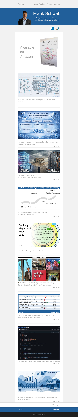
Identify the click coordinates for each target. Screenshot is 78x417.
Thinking (21, 4)
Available (27, 47)
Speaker (56, 4)
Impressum (56, 410)
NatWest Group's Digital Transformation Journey (32, 212)
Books (49, 4)
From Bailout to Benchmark (26, 214)
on (22, 52)
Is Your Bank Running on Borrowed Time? (30, 251)
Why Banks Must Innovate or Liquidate (29, 177)
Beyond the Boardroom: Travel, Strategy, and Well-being (35, 285)
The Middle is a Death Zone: (26, 175)
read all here (56, 401)
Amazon (26, 57)
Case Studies (39, 4)
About (20, 410)
